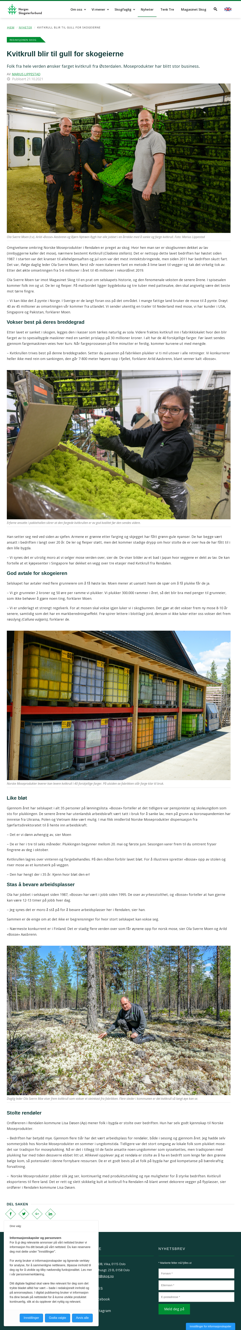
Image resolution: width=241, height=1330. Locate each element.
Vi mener (98, 9)
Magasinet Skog (193, 9)
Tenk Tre (167, 9)
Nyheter (147, 9)
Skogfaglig (123, 9)
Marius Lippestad (26, 74)
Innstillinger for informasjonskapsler (210, 1326)
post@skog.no (103, 1276)
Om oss (76, 9)
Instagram (102, 1310)
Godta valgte (57, 1317)
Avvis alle (82, 1317)
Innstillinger (31, 1317)
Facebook (102, 1299)
